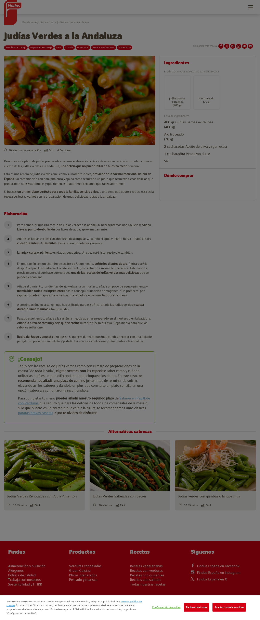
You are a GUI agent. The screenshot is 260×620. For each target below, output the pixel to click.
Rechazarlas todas (196, 607)
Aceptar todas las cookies (229, 607)
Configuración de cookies (166, 607)
